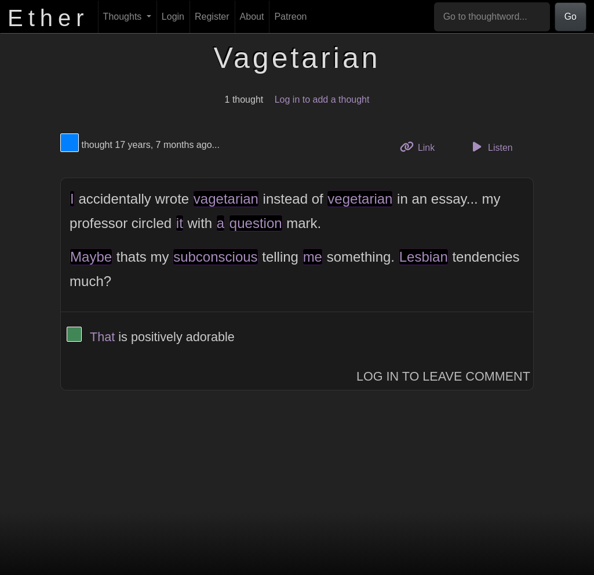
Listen (491, 147)
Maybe (91, 257)
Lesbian (423, 257)
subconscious (215, 257)
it (179, 223)
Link (422, 146)
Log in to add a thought (322, 99)
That (102, 337)
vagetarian (226, 199)
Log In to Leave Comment (443, 376)
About (252, 16)
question (255, 223)
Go (570, 16)
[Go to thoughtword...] (492, 16)
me (312, 257)
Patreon (290, 16)
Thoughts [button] (123, 16)
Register (212, 16)
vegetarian (359, 199)
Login (173, 16)
